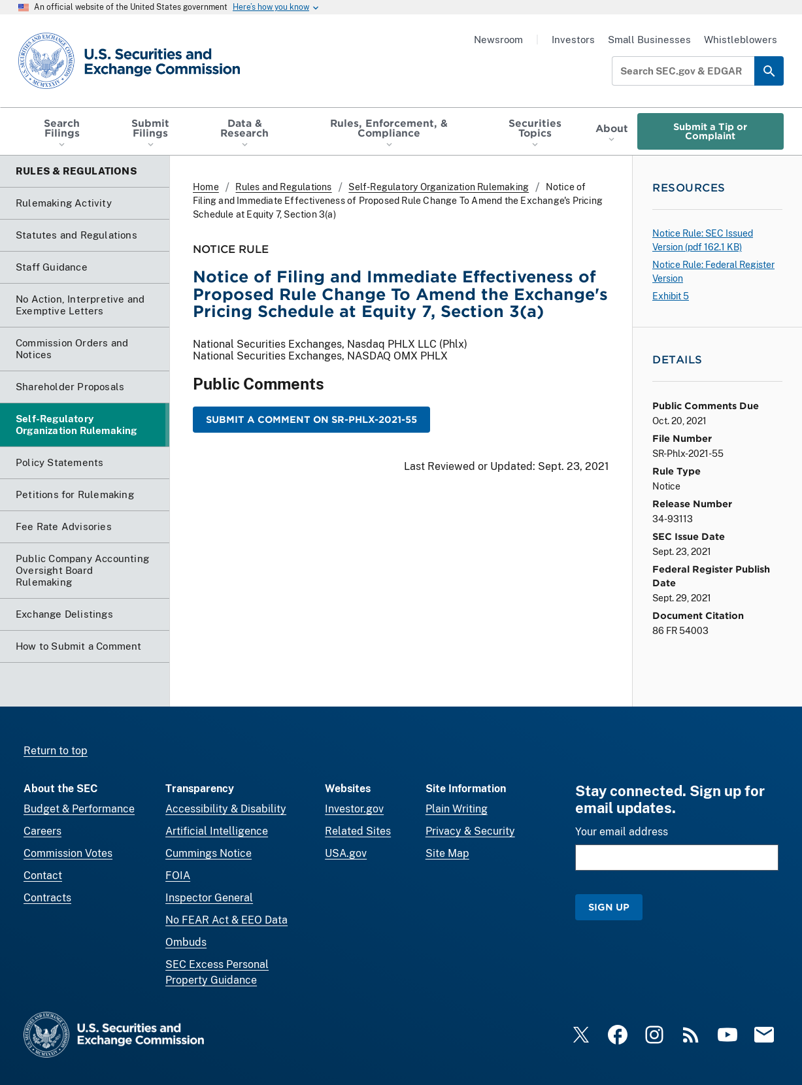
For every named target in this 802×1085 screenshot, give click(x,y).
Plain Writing (457, 809)
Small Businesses (649, 39)
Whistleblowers (740, 39)
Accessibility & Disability (225, 809)
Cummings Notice (208, 853)
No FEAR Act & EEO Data (226, 920)
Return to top (56, 750)
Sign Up (608, 906)
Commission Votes (68, 853)
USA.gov (346, 853)
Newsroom (498, 39)
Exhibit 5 (670, 296)
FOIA (177, 875)
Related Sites (358, 831)
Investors (573, 39)
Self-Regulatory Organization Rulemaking (438, 187)
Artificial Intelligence (216, 831)
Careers (42, 831)
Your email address (621, 832)
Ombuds (186, 942)
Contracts (47, 898)
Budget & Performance (79, 809)
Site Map (447, 853)
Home (206, 187)
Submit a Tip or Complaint (710, 131)
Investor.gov (354, 809)
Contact (43, 875)
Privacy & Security (470, 831)
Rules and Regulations (283, 187)
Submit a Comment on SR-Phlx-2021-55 (311, 419)
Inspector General (209, 898)
